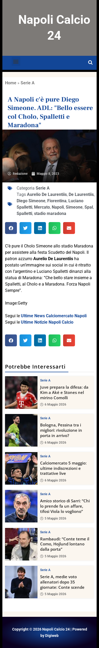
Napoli (58, 207)
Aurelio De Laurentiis (47, 194)
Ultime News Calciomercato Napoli (54, 315)
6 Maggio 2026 (53, 404)
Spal (88, 207)
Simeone (74, 207)
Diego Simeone (31, 200)
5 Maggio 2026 (53, 518)
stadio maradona (50, 213)
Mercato (42, 207)
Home (10, 82)
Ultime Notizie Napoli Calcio (47, 322)
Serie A (28, 82)
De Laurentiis (81, 194)
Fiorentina (57, 200)
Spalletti (24, 213)
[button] (16, 61)
